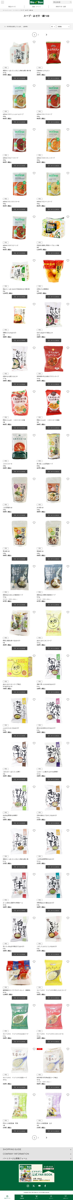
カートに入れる (19, 78)
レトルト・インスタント (13, 10)
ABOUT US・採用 (61, 6)
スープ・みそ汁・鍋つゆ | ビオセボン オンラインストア (36, 2)
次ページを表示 (46, 35)
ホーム (4, 10)
